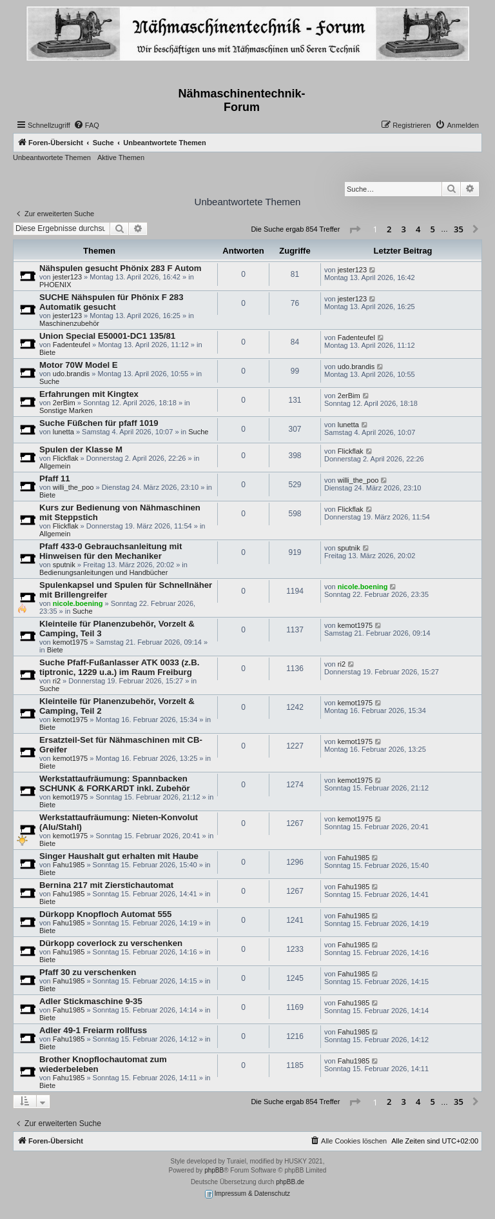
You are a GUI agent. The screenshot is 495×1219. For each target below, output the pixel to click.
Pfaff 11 (54, 478)
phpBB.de (290, 1181)
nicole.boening (78, 603)
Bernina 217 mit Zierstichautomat (106, 885)
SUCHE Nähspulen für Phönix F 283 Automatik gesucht (111, 302)
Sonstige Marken (66, 410)
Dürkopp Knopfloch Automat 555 (105, 914)
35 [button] (458, 229)
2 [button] (389, 229)
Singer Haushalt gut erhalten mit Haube (119, 856)
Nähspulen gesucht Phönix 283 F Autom (120, 268)
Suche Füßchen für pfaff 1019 (99, 423)
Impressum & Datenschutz (247, 1194)
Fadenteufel (71, 344)
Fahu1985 (69, 865)
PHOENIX (55, 284)
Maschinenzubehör (69, 323)
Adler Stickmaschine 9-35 (90, 1001)
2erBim (64, 403)
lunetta (63, 432)
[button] (354, 229)
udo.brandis (71, 374)
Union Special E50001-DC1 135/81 (107, 336)
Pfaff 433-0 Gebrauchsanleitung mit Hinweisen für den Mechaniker (110, 551)
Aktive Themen (120, 157)
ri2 (57, 681)
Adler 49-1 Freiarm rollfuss (93, 1030)
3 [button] (404, 229)
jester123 (67, 277)
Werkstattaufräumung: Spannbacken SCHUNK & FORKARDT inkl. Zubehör (114, 783)
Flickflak (66, 458)
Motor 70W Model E (78, 365)
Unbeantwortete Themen (52, 157)
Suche (49, 381)
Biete (47, 352)
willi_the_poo (73, 487)
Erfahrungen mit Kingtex (89, 394)
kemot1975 (70, 642)
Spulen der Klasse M (80, 449)
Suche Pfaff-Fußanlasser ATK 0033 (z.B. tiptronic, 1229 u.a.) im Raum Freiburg (119, 667)
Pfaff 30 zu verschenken (87, 972)
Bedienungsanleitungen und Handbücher (103, 572)
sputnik (64, 565)
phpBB (214, 1170)
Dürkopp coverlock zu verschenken (110, 943)
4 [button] (418, 229)
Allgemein (54, 466)
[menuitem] (86, 125)
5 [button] (433, 229)
